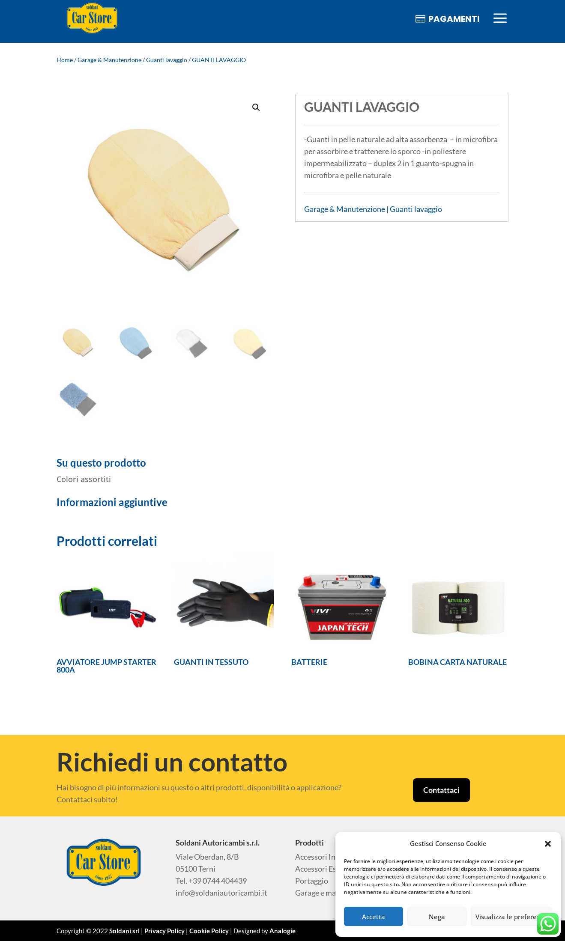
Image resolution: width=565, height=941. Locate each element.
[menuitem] (92, 18)
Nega (437, 916)
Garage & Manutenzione (109, 59)
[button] (548, 844)
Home (65, 59)
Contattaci (441, 790)
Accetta (373, 916)
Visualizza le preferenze (511, 916)
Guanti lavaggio (166, 59)
